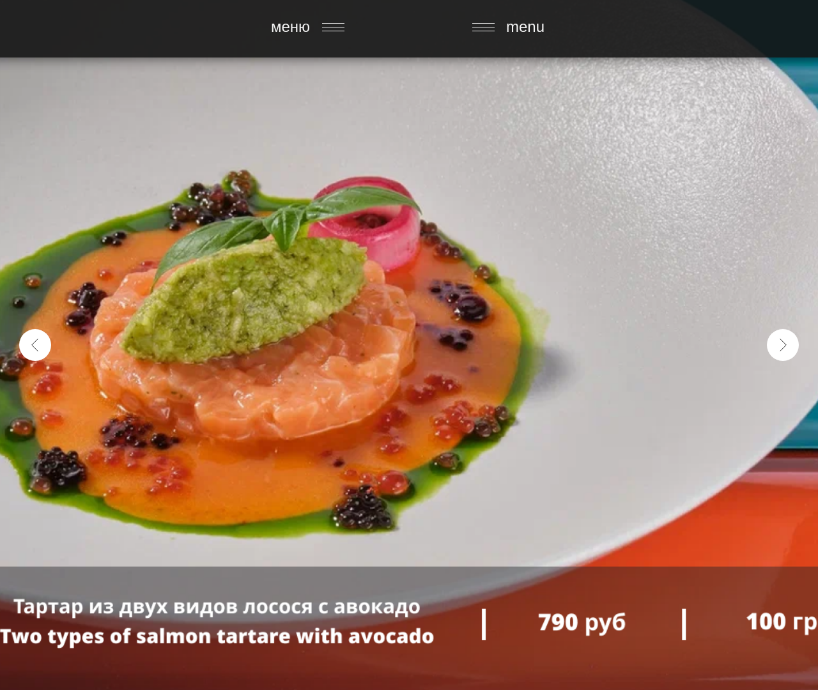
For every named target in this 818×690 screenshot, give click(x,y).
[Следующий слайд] (783, 345)
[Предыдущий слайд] (35, 345)
